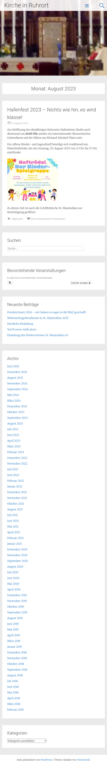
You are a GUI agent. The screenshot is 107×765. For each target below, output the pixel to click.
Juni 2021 (13, 520)
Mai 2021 (13, 526)
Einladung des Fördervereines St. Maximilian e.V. (37, 335)
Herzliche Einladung (20, 323)
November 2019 (17, 601)
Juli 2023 (12, 429)
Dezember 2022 (17, 458)
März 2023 (14, 446)
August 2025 (15, 377)
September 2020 (17, 561)
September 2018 (17, 669)
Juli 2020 (13, 572)
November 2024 (17, 383)
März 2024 (14, 400)
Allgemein (17, 218)
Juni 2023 (13, 435)
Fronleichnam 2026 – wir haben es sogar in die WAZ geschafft (46, 312)
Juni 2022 (13, 475)
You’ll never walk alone (21, 329)
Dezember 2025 (17, 372)
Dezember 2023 (17, 406)
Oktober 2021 (15, 503)
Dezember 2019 (17, 595)
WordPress (46, 759)
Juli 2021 (12, 515)
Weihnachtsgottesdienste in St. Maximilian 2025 (38, 318)
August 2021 (15, 509)
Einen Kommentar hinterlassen (47, 218)
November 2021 (17, 498)
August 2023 (15, 423)
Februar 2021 (15, 538)
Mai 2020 (13, 583)
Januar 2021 (14, 543)
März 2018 (13, 704)
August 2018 (15, 675)
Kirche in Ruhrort (26, 5)
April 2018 (13, 698)
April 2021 (13, 532)
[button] (10, 283)
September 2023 (17, 417)
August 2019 (15, 618)
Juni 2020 (13, 578)
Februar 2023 (15, 452)
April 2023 (13, 440)
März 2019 (13, 641)
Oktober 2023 (15, 412)
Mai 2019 (13, 629)
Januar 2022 (14, 486)
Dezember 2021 (17, 492)
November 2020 (17, 555)
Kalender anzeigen (80, 283)
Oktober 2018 (15, 664)
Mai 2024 (13, 395)
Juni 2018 (13, 686)
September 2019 (17, 612)
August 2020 (15, 566)
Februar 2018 (15, 709)
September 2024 (17, 389)
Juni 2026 (13, 366)
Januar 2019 (14, 646)
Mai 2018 (13, 692)
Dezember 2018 (17, 652)
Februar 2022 (15, 480)
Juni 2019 (13, 623)
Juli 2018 (12, 681)
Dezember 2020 (17, 549)
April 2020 (14, 589)
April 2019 (13, 635)
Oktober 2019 (15, 606)
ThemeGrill (83, 759)
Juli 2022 (12, 469)
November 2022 (17, 463)
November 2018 (17, 658)
